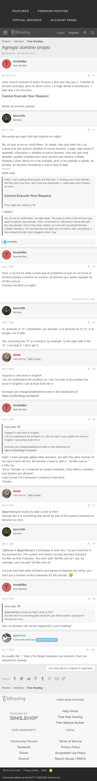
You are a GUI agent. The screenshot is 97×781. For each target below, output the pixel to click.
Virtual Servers (27, 20)
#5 (94, 369)
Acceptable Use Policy (70, 753)
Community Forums (23, 741)
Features (20, 11)
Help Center (70, 711)
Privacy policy (31, 770)
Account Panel (64, 20)
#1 (94, 75)
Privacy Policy (70, 747)
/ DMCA (80, 758)
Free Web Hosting (70, 717)
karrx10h (19, 115)
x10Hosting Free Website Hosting (13, 699)
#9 (94, 599)
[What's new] (85, 32)
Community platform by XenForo (31, 777)
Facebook (23, 747)
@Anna (8, 550)
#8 (94, 543)
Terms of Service (70, 741)
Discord (24, 758)
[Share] (88, 75)
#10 (93, 649)
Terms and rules (11, 770)
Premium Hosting (53, 11)
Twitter (24, 753)
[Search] (92, 32)
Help (44, 770)
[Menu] (5, 33)
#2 (94, 130)
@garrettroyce (11, 511)
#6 (94, 419)
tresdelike (10, 53)
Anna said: (10, 426)
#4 (94, 322)
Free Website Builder (70, 722)
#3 (94, 266)
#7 (94, 505)
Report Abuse (64, 758)
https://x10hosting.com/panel (20, 395)
